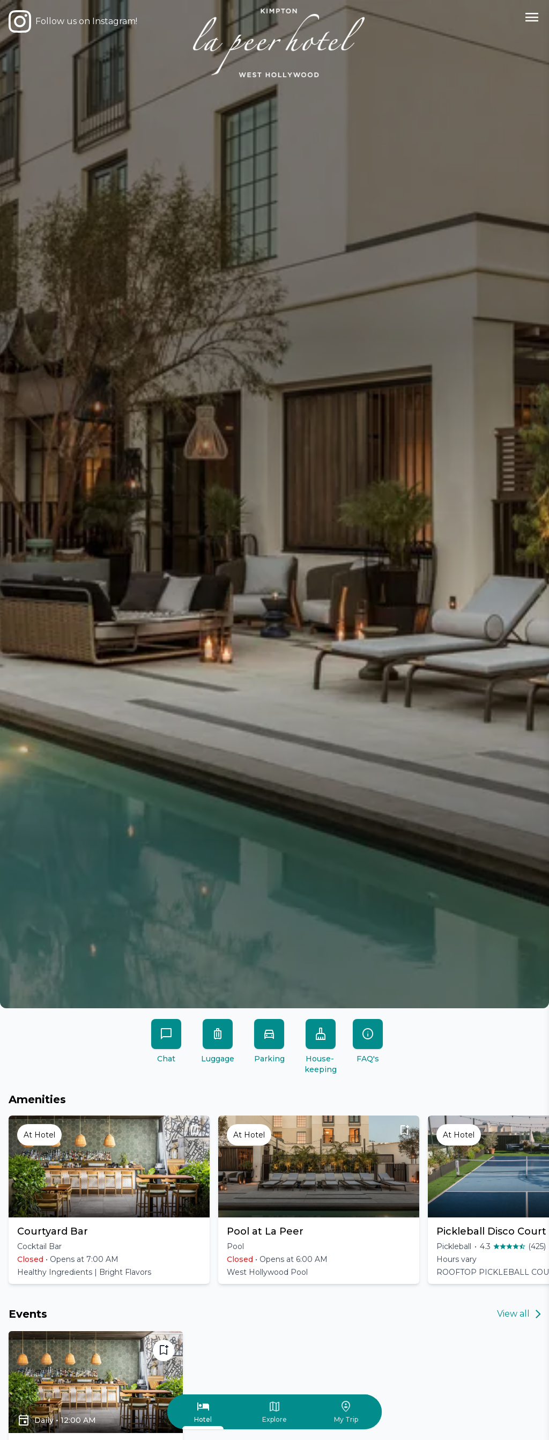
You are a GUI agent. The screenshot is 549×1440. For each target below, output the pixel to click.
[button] (109, 1200)
